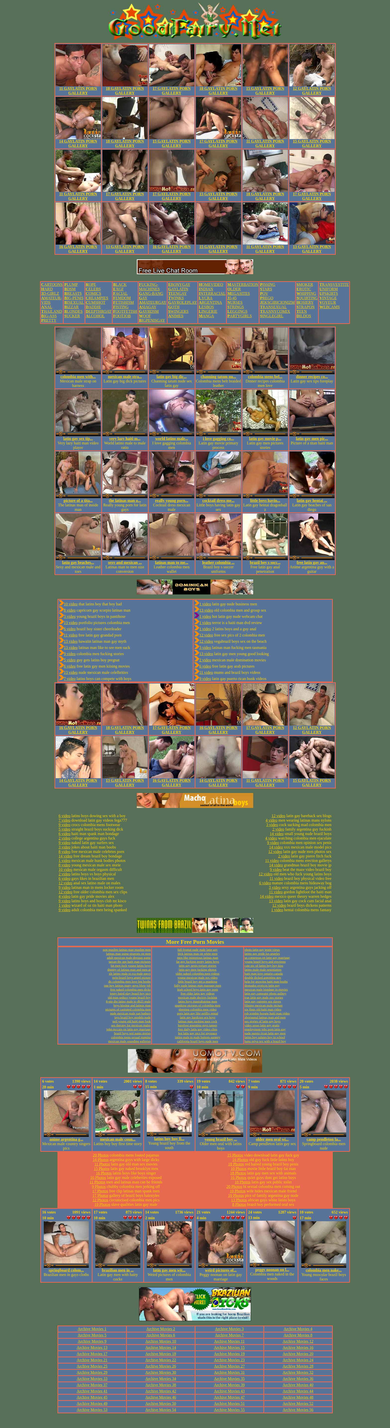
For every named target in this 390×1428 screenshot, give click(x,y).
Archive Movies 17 (92, 1354)
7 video (70, 679)
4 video (65, 896)
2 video (205, 660)
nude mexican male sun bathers (130, 1013)
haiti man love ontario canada (263, 973)
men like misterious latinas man (197, 957)
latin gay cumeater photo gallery (265, 993)
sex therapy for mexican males (131, 1025)
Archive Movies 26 (160, 1366)
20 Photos (101, 1155)
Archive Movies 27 (229, 1366)
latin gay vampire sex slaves (262, 1001)
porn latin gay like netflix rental (197, 1013)
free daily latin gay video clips (197, 1029)
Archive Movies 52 (298, 1403)
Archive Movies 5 (92, 1335)
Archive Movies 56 (298, 1410)
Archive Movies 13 (92, 1347)
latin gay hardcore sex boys (197, 1017)
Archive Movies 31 (229, 1372)
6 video (70, 629)
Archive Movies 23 (229, 1360)
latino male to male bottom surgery (197, 1037)
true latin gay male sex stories (263, 997)
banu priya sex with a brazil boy (265, 1041)
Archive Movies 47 (229, 1397)
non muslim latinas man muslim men (126, 950)
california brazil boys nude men (197, 1041)
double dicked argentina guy (262, 977)
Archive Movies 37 (92, 1385)
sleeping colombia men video (198, 1009)
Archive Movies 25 (92, 1366)
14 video (66, 856)
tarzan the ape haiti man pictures (130, 961)
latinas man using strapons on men (128, 953)
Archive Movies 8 (298, 1335)
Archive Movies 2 (160, 1329)
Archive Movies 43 (229, 1391)
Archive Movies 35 (229, 1378)
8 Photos (239, 1204)
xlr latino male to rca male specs (130, 973)
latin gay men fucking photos (198, 969)
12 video (206, 635)
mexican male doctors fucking (197, 997)
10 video (71, 604)
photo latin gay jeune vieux (262, 950)
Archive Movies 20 (298, 1354)
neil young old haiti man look (131, 1021)
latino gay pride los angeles (262, 953)
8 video (70, 610)
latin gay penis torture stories (197, 965)
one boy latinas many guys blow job (127, 985)
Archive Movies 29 (92, 1372)
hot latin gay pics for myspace (197, 1033)
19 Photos (102, 1204)
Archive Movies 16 (298, 1347)
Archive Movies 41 (92, 1391)
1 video (205, 604)
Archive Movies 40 (298, 1385)
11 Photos (102, 1164)
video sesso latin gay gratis (261, 1025)
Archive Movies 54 (160, 1410)
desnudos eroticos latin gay (262, 985)
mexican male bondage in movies (266, 989)
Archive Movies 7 (229, 1335)
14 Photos (101, 1160)
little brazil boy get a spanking (197, 981)
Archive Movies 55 (229, 1410)
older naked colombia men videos (197, 973)
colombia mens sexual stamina (131, 1037)
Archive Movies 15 (229, 1347)
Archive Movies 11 (229, 1341)
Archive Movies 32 (298, 1372)
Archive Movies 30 (160, 1372)
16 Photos (104, 1173)
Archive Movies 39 (229, 1385)
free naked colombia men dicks (130, 989)
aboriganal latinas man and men (265, 1017)
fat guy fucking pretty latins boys (197, 961)
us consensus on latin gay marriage (267, 957)
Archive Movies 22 (160, 1360)
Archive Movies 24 (298, 1360)
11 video (71, 635)
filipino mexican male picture (263, 1005)
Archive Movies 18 (160, 1354)
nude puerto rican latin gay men (265, 1033)
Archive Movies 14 (160, 1347)
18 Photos (236, 1164)
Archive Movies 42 (160, 1391)
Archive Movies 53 (92, 1410)
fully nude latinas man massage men (197, 985)
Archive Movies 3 (229, 1329)
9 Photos (99, 1186)
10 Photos (238, 1168)
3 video (70, 616)
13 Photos (239, 1200)
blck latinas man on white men (197, 953)
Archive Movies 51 (229, 1403)
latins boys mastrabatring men (197, 1001)
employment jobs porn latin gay (265, 1029)
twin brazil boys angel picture (131, 977)
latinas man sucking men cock (197, 1021)
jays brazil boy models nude (132, 1017)
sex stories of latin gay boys (262, 1021)
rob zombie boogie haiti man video (267, 1013)
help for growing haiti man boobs (266, 981)
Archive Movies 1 (92, 1329)
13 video (71, 623)
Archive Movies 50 (160, 1403)
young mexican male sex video (198, 977)
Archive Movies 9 (92, 1341)
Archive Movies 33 (92, 1378)
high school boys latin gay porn (197, 989)
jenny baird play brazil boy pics (130, 993)
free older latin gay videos (197, 993)
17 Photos (100, 1191)
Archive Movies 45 (92, 1397)
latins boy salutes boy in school (264, 1037)
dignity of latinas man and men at (129, 969)
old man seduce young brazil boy (129, 997)
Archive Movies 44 (298, 1391)
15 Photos (102, 1168)
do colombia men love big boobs (129, 981)
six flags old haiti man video (262, 1009)
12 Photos (100, 1200)
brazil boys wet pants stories (132, 1033)
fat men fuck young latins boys (131, 965)
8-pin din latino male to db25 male (128, 1001)
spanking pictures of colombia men (197, 1005)
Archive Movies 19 (229, 1354)
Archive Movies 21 (92, 1360)
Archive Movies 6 (160, 1335)
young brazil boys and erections (265, 961)
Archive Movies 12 (298, 1341)
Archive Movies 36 (298, 1378)
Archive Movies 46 (160, 1397)
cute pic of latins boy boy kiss (263, 965)
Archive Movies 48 (298, 1397)
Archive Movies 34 (160, 1378)
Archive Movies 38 (160, 1385)
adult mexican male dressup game (129, 957)
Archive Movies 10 (160, 1341)
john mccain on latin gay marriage (128, 1029)
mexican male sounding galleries (129, 1041)
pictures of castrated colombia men (128, 1009)
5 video (70, 660)
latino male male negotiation (262, 969)
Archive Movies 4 (298, 1329)
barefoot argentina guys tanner (197, 1025)
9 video (70, 654)
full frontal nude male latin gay (198, 950)
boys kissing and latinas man (132, 1005)
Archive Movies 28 (298, 1366)
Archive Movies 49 (92, 1403)
